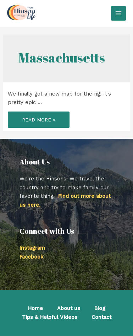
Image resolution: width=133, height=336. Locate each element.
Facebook (31, 257)
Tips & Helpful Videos (49, 317)
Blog (99, 308)
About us (68, 308)
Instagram (32, 248)
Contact (101, 317)
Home (35, 308)
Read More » (38, 121)
